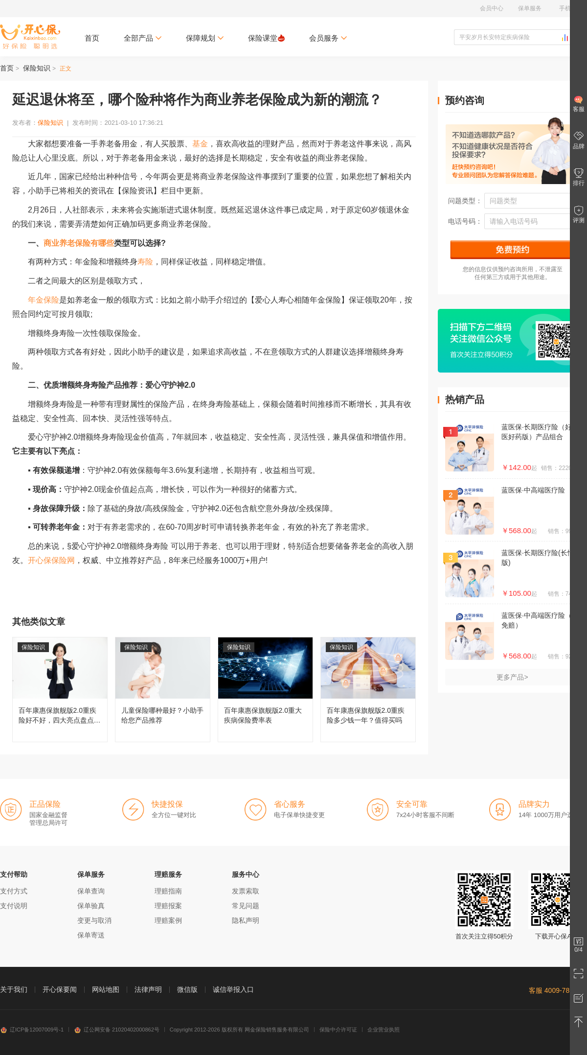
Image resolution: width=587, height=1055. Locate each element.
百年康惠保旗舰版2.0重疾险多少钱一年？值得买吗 (368, 689)
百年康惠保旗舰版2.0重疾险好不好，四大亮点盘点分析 (60, 689)
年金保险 (43, 300)
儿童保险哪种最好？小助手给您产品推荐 (162, 689)
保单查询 (91, 891)
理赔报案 (168, 906)
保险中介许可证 (338, 1029)
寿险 (145, 262)
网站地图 (105, 989)
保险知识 (36, 68)
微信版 (187, 989)
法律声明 (148, 989)
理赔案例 (168, 920)
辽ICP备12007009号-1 (32, 1029)
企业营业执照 (383, 1029)
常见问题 (245, 906)
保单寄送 (91, 935)
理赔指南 (168, 891)
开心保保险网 (30, 36)
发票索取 (245, 891)
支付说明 (13, 906)
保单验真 (91, 906)
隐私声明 (245, 920)
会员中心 (491, 8)
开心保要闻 (60, 989)
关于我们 (13, 989)
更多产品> (512, 677)
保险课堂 (266, 38)
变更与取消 (94, 920)
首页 (92, 38)
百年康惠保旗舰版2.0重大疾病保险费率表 (265, 689)
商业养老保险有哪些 (79, 243)
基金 (200, 144)
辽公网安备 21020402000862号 (116, 1029)
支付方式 (13, 891)
